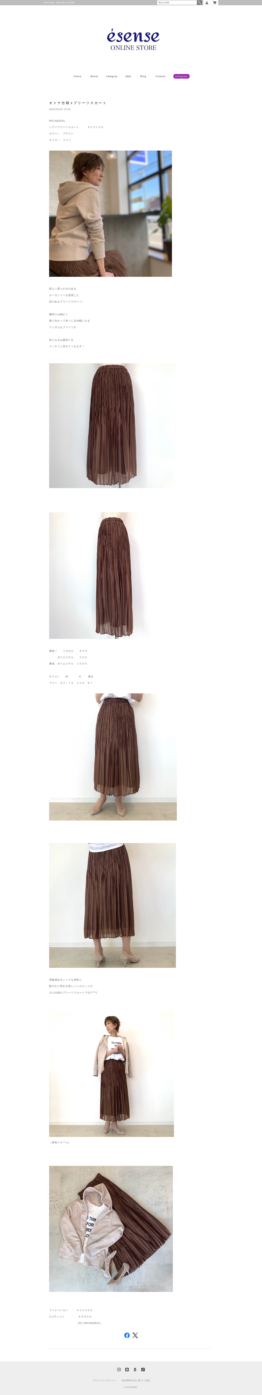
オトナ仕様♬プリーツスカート (78, 103)
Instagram (181, 76)
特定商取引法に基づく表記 (136, 1380)
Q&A (128, 76)
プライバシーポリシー (104, 1380)
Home (77, 76)
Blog (143, 76)
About (94, 76)
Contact (160, 76)
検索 (199, 2)
